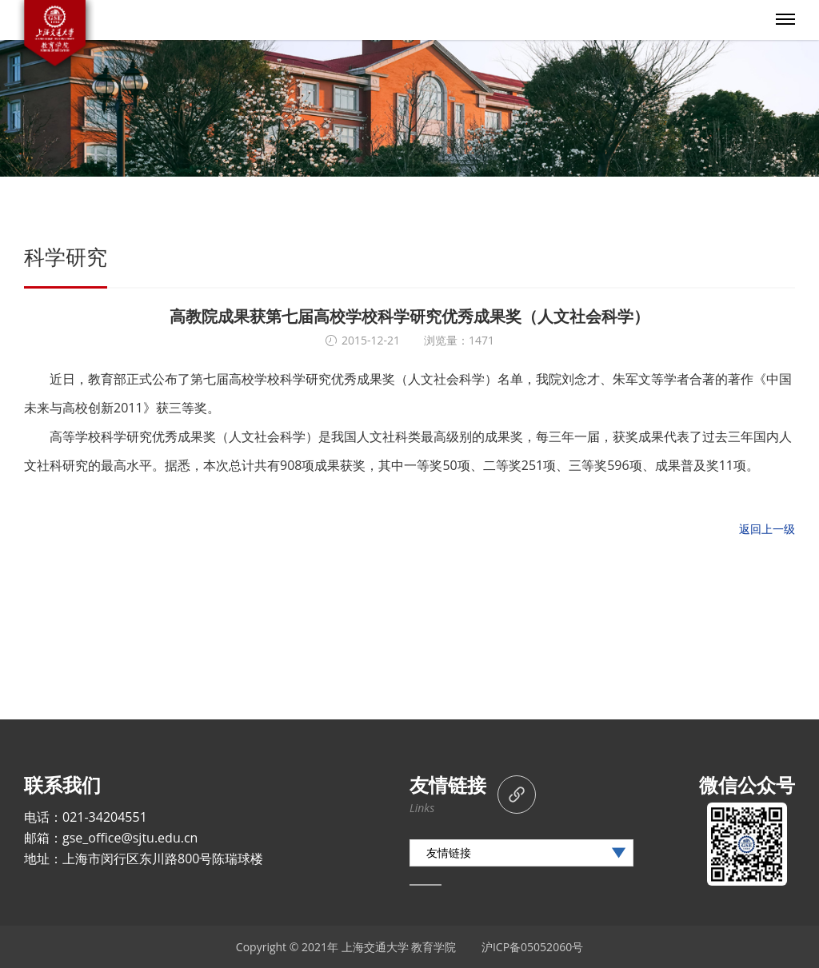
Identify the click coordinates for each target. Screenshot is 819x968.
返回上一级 (767, 528)
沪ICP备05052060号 (532, 946)
